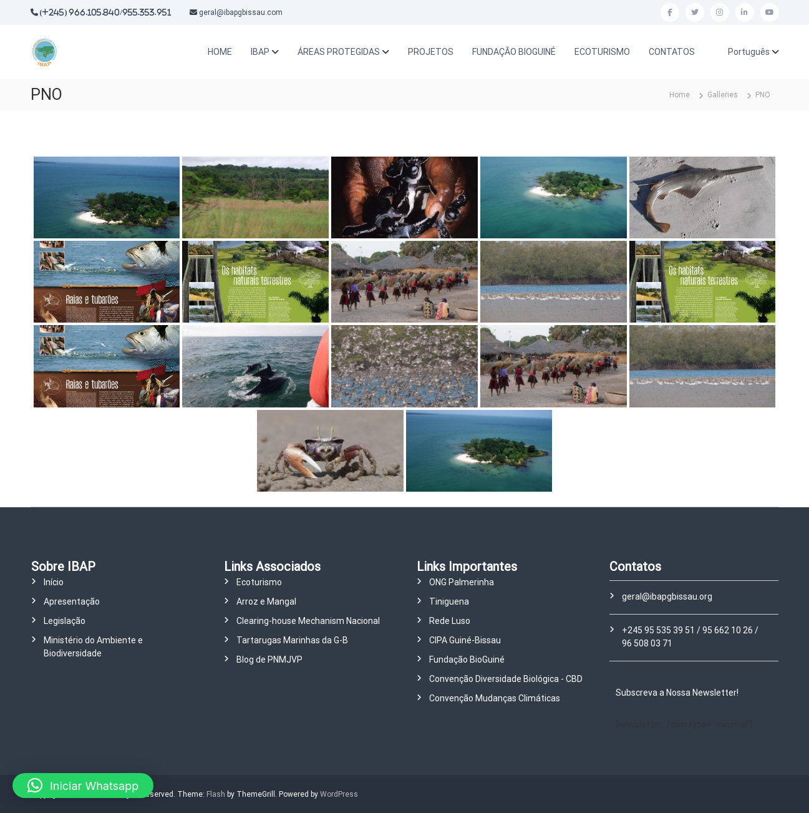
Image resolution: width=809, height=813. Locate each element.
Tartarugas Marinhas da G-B (292, 640)
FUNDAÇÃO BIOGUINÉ (514, 52)
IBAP (260, 52)
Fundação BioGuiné (467, 660)
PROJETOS (430, 52)
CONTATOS (672, 52)
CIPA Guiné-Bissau (465, 640)
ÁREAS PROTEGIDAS (339, 52)
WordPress (339, 794)
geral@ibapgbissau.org (667, 596)
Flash (215, 794)
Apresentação (72, 601)
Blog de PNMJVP (269, 660)
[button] (82, 785)
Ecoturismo (259, 582)
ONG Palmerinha (461, 582)
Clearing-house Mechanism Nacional (308, 621)
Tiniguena (449, 601)
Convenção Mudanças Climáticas (494, 698)
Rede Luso (449, 621)
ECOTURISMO (602, 52)
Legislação (64, 621)
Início (54, 582)
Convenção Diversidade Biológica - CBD (506, 679)
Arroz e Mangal (266, 601)
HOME (220, 52)
